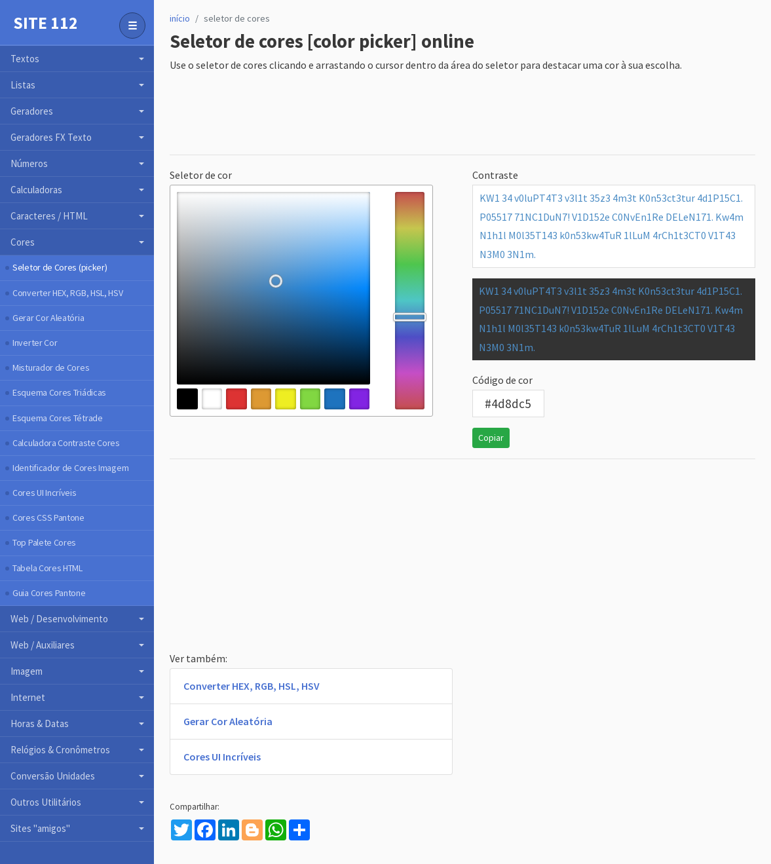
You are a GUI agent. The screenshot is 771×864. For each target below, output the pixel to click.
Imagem (26, 671)
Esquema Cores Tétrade (57, 418)
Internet (27, 697)
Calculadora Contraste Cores (66, 443)
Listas (22, 85)
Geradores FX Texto (51, 137)
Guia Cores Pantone (49, 593)
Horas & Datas (39, 723)
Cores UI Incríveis (44, 492)
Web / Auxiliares (42, 645)
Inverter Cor (34, 342)
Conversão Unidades (52, 776)
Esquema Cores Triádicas (59, 392)
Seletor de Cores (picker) (59, 267)
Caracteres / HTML (49, 216)
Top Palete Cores (44, 542)
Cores (22, 242)
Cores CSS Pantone (48, 517)
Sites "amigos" (40, 828)
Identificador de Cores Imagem (70, 468)
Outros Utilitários (45, 802)
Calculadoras (36, 189)
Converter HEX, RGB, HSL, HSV (67, 293)
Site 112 (45, 22)
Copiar (491, 437)
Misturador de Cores (50, 367)
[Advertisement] (408, 114)
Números (29, 163)
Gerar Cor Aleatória (48, 318)
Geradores (31, 111)
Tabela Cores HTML (47, 568)
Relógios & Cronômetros (60, 749)
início (180, 18)
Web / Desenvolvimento (59, 618)
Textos (24, 58)
